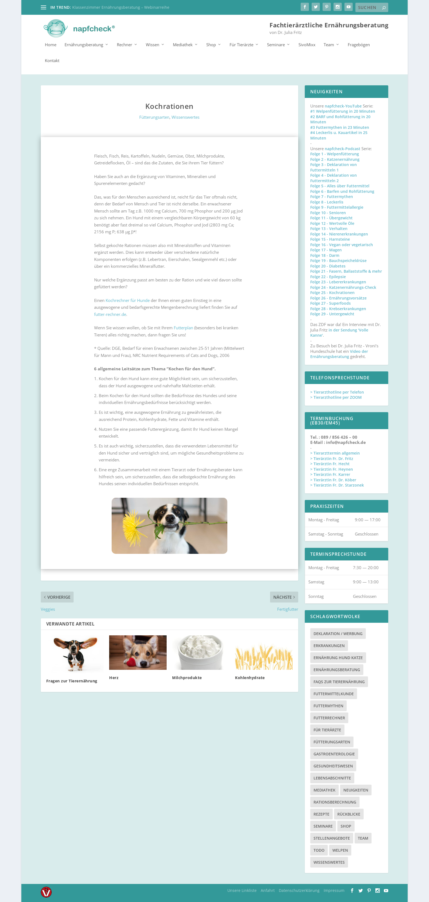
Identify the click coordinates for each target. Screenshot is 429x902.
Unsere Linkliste (242, 890)
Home (50, 44)
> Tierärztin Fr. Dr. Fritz (331, 458)
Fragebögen (359, 44)
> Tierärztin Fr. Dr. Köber (333, 479)
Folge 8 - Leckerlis (326, 201)
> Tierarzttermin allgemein (335, 453)
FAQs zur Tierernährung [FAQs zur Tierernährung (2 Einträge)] (339, 681)
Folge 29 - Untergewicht (332, 313)
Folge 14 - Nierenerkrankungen (339, 233)
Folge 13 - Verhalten (328, 228)
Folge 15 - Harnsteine (330, 239)
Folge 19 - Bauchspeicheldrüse (338, 260)
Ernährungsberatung (84, 44)
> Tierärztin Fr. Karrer (330, 474)
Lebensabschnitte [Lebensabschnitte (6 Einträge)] (332, 777)
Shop (211, 44)
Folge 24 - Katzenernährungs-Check (343, 287)
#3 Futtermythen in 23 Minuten (339, 127)
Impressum (334, 890)
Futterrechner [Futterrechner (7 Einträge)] (329, 717)
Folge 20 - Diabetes (328, 265)
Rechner (124, 44)
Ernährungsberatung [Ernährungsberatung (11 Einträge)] (337, 669)
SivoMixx (306, 44)
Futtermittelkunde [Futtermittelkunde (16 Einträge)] (334, 693)
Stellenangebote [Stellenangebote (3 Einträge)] (332, 837)
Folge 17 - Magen (326, 249)
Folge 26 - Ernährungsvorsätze (338, 297)
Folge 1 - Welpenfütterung (334, 153)
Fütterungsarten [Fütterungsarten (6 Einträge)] (332, 741)
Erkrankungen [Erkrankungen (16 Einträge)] (329, 645)
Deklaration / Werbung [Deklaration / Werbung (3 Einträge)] (338, 633)
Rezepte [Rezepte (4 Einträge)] (321, 813)
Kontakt (52, 60)
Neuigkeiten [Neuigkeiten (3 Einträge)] (355, 789)
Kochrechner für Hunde (128, 300)
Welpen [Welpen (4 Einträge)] (340, 849)
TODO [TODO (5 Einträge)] (319, 849)
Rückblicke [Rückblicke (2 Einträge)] (348, 813)
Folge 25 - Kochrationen (332, 292)
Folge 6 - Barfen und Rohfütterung (342, 191)
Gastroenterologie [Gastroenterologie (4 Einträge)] (334, 753)
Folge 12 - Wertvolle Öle (332, 223)
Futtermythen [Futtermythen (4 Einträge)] (328, 705)
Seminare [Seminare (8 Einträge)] (323, 825)
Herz (113, 677)
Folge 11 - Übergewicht (331, 217)
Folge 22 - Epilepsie (328, 276)
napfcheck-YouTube (343, 105)
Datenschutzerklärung (299, 890)
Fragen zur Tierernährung (71, 680)
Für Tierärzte (241, 44)
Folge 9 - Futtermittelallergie (336, 207)
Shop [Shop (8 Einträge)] (346, 825)
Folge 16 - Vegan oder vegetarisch (341, 244)
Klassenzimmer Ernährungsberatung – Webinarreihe (120, 7)
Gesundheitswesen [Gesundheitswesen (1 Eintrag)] (333, 765)
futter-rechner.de (110, 314)
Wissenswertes (185, 117)
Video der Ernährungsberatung (339, 353)
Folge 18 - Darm (324, 255)
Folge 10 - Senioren (328, 212)
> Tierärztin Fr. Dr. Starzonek (337, 485)
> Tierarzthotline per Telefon (337, 391)
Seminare (276, 44)
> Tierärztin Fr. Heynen (331, 469)
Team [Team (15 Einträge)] (363, 837)
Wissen (152, 44)
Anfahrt (268, 890)
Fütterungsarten (154, 117)
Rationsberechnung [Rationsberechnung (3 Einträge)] (335, 801)
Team (329, 44)
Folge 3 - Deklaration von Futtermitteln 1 (333, 167)
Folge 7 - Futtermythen (331, 196)
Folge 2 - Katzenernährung (335, 159)
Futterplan (183, 327)
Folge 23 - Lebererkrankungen (338, 281)
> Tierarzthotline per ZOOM (336, 397)
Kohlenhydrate (250, 677)
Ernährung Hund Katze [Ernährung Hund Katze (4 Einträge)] (338, 657)
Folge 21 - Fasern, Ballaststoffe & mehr (346, 271)
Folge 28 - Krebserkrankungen (338, 308)
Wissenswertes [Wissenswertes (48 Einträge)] (329, 862)
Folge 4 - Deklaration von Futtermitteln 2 (333, 178)
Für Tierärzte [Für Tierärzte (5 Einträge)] (327, 729)
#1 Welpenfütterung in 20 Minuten (342, 111)
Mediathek (183, 44)
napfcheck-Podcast (342, 148)
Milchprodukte (187, 677)
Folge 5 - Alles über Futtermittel (339, 185)
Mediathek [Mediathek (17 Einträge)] (324, 789)
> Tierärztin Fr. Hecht (330, 463)
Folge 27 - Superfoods (330, 303)
